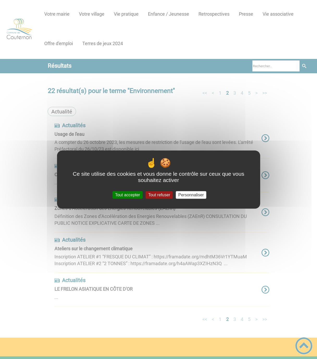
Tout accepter (127, 195)
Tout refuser (159, 195)
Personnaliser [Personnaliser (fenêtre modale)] (191, 195)
